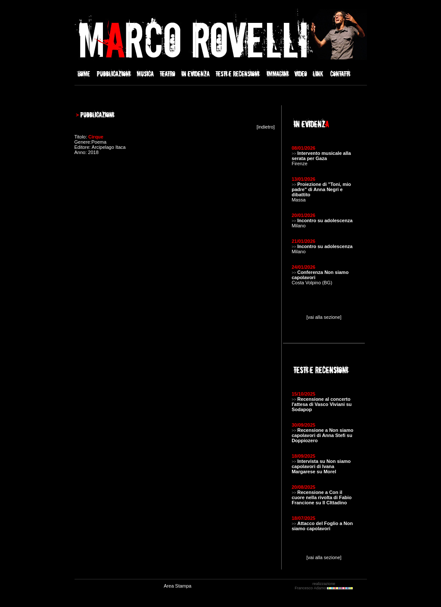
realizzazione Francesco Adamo (324, 586)
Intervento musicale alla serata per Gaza (321, 156)
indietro (265, 126)
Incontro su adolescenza (324, 220)
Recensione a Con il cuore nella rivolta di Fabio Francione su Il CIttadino (321, 497)
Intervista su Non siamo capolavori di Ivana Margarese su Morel (321, 466)
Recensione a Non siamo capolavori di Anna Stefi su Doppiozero (322, 435)
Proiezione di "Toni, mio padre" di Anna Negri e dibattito (321, 189)
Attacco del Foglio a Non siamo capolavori (322, 526)
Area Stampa (177, 585)
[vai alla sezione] (324, 317)
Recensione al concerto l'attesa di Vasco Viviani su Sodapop (321, 404)
